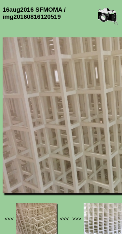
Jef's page (14, 175)
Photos (39, 175)
